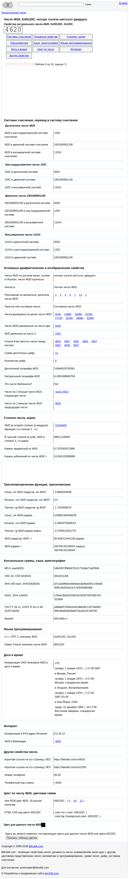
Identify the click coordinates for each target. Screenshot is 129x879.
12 (56, 353)
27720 (58, 318)
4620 (58, 741)
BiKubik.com (36, 846)
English (123, 3)
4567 (94, 341)
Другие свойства (19, 55)
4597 (67, 341)
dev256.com (52, 873)
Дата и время (19, 49)
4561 (58, 345)
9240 (58, 314)
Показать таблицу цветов (22, 838)
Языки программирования (76, 43)
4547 (76, 345)
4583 (85, 341)
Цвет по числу (45, 49)
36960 (79, 318)
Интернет (76, 49)
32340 (69, 318)
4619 (58, 403)
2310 (58, 333)
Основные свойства (46, 36)
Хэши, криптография (45, 43)
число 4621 (62, 391)
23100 (88, 314)
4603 (58, 341)
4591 (76, 341)
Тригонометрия (19, 43)
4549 (67, 345)
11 (80, 295)
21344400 (61, 425)
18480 (78, 314)
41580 (90, 318)
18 (74, 800)
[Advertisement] (31, 90)
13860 (67, 314)
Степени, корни (76, 36)
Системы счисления (19, 36)
